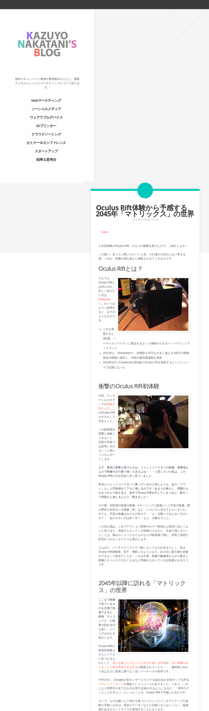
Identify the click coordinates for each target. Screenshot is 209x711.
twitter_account (171, 4)
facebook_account (178, 4)
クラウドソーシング (40, 127)
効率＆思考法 (40, 153)
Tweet (104, 59)
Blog (145, 687)
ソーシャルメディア (40, 102)
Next (154, 687)
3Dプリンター (40, 119)
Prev (135, 687)
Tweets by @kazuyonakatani (23, 311)
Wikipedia (104, 126)
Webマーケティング (40, 94)
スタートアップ (40, 144)
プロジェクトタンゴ (111, 511)
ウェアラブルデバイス (40, 111)
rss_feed (187, 4)
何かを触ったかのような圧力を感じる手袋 (139, 490)
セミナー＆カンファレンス (40, 136)
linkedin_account (195, 4)
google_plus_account (204, 4)
